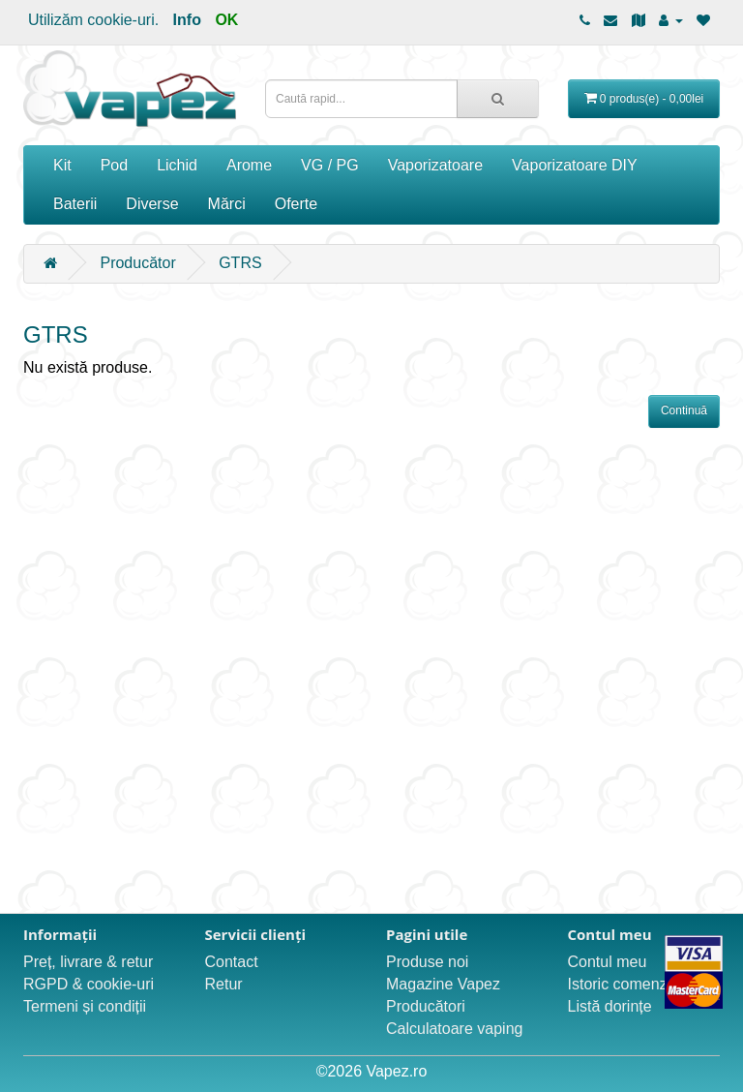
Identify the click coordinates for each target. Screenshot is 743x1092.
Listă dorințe (610, 1006)
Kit (62, 165)
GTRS (240, 263)
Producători (425, 1006)
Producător (137, 263)
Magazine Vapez (443, 984)
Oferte (296, 204)
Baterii (75, 204)
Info (187, 20)
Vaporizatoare (435, 165)
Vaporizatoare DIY (575, 165)
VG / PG (330, 165)
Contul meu (607, 962)
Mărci (227, 204)
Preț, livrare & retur (88, 962)
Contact (231, 962)
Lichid (177, 165)
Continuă (684, 410)
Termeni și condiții (84, 1006)
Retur (224, 984)
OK (226, 20)
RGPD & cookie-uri (88, 984)
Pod (114, 165)
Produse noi (427, 962)
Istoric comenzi (619, 984)
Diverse (152, 204)
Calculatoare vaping (454, 1028)
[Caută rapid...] (498, 98)
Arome (249, 165)
